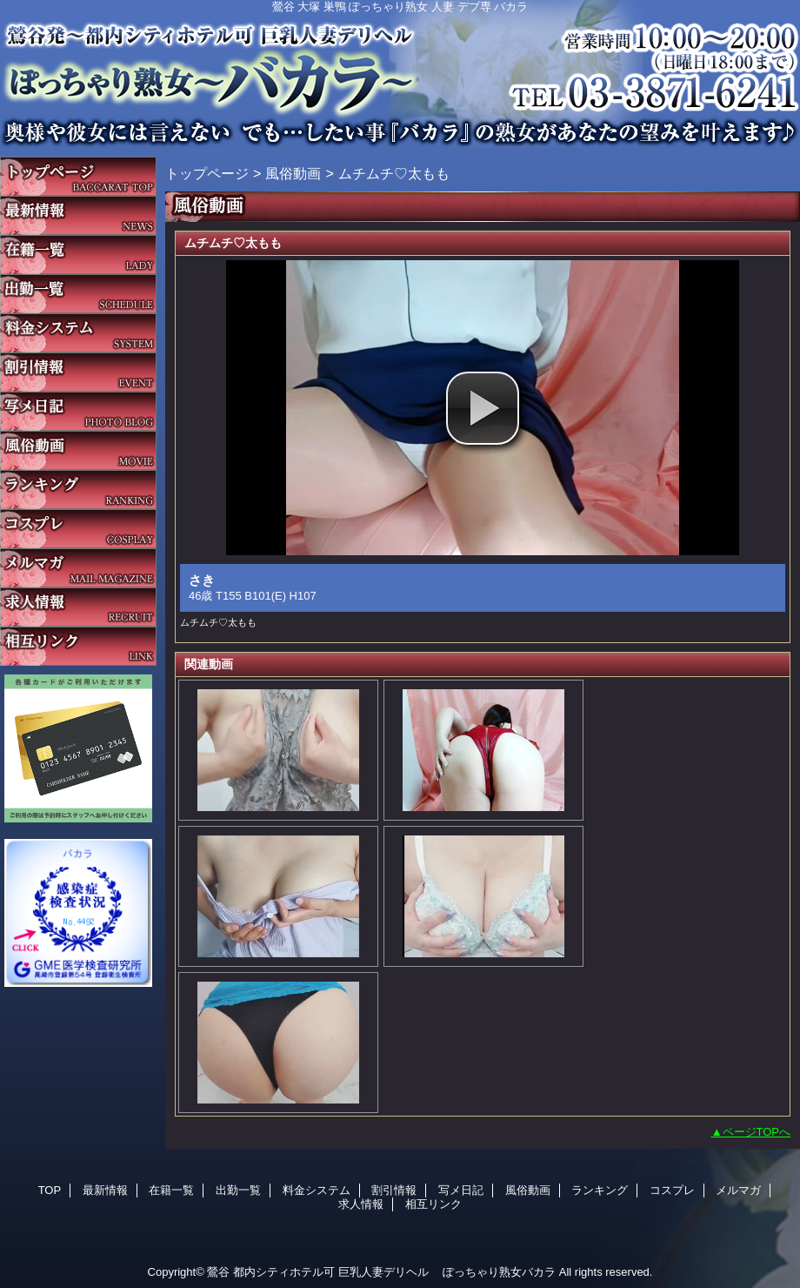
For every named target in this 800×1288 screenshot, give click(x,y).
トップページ (207, 173)
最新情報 (78, 215)
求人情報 (78, 607)
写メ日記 (78, 411)
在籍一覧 (78, 254)
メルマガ (78, 567)
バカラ (400, 74)
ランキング (78, 489)
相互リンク (78, 646)
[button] (482, 408)
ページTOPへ (757, 1131)
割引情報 (78, 372)
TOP (78, 176)
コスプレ (78, 528)
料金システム (78, 332)
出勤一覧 (78, 293)
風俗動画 (78, 450)
